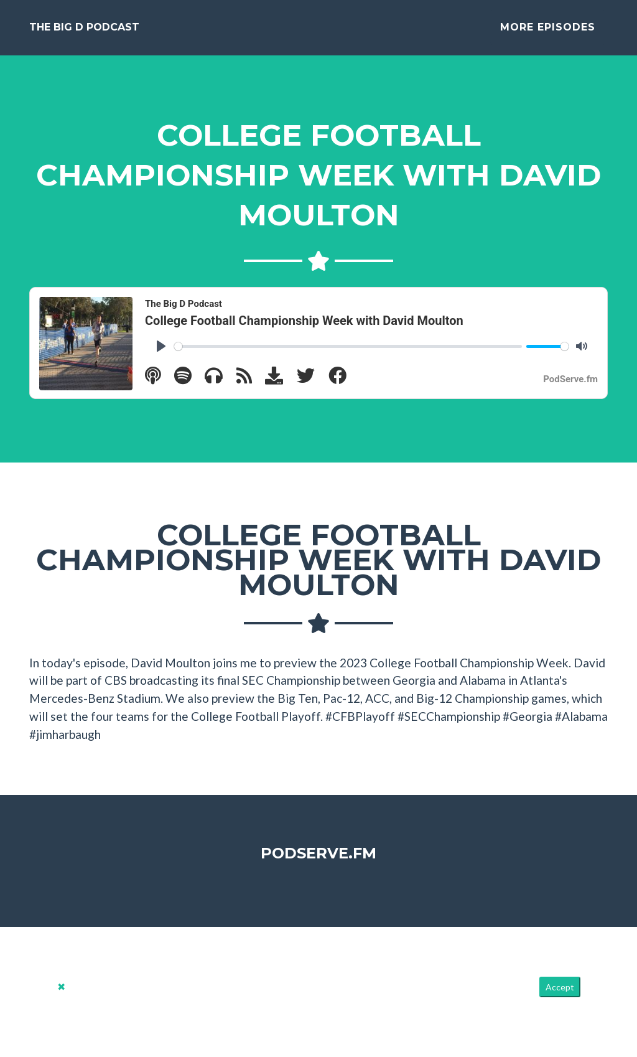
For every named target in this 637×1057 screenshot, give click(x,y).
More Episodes (547, 32)
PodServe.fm (318, 862)
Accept (560, 997)
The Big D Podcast (84, 32)
